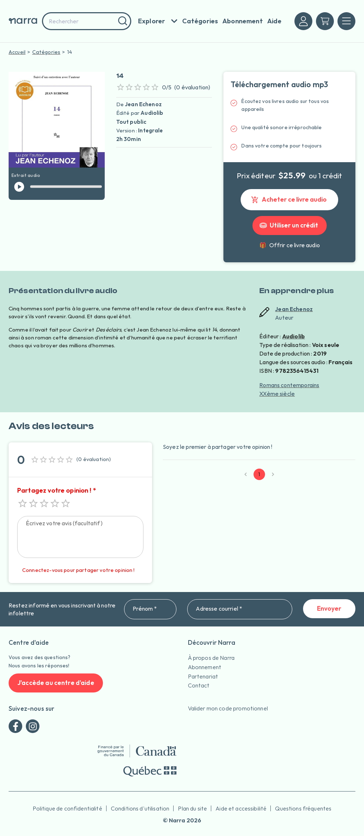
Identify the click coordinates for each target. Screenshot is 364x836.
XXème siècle (277, 393)
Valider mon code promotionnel (228, 708)
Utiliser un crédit (289, 225)
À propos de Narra (211, 657)
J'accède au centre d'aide (55, 683)
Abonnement (205, 667)
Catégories (46, 52)
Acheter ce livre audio (289, 200)
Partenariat (203, 676)
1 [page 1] (259, 474)
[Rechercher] (121, 21)
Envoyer (329, 608)
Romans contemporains (289, 385)
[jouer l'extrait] (19, 186)
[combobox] (86, 21)
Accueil (17, 52)
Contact (199, 685)
